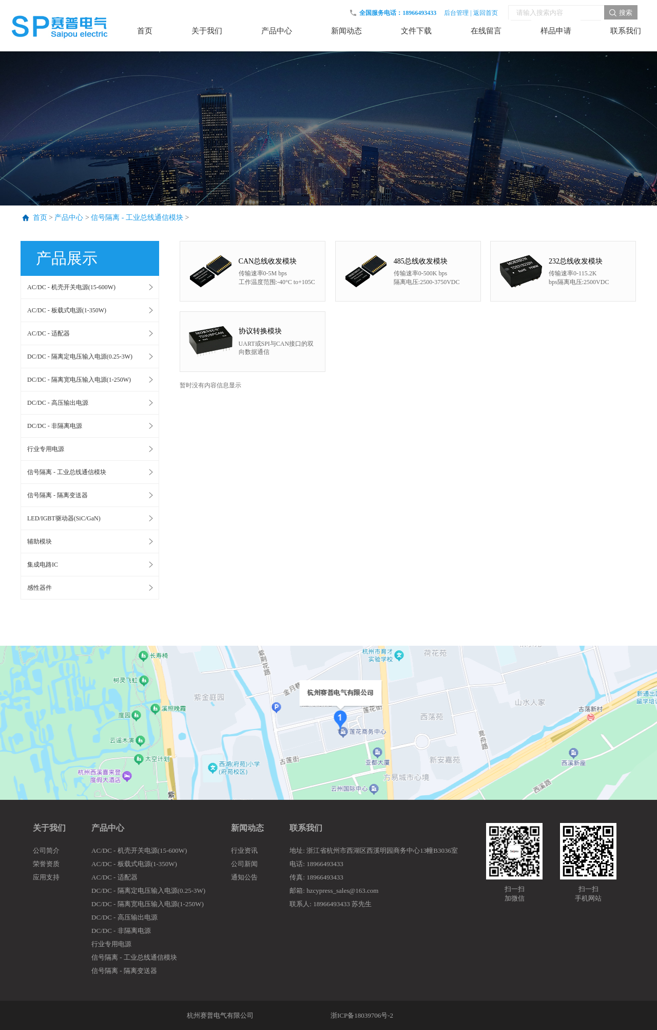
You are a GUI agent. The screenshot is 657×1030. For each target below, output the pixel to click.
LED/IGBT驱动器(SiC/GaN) (64, 518)
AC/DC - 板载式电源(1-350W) (66, 310)
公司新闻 (244, 864)
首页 (40, 217)
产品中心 (68, 217)
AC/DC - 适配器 (48, 333)
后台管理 (456, 12)
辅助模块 (39, 541)
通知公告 (244, 877)
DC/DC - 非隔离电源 (54, 425)
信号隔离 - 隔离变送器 (57, 495)
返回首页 (485, 12)
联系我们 (305, 827)
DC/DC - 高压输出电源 (57, 402)
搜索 (625, 12)
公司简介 (46, 850)
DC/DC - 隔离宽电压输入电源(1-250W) (79, 379)
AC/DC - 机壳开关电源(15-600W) (71, 287)
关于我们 (49, 827)
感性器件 (39, 587)
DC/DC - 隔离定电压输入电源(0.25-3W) (79, 356)
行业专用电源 (45, 449)
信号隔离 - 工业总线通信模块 (137, 217)
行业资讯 (244, 850)
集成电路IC (42, 564)
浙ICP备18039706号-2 (362, 1015)
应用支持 (46, 877)
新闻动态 (247, 827)
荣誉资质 (46, 864)
